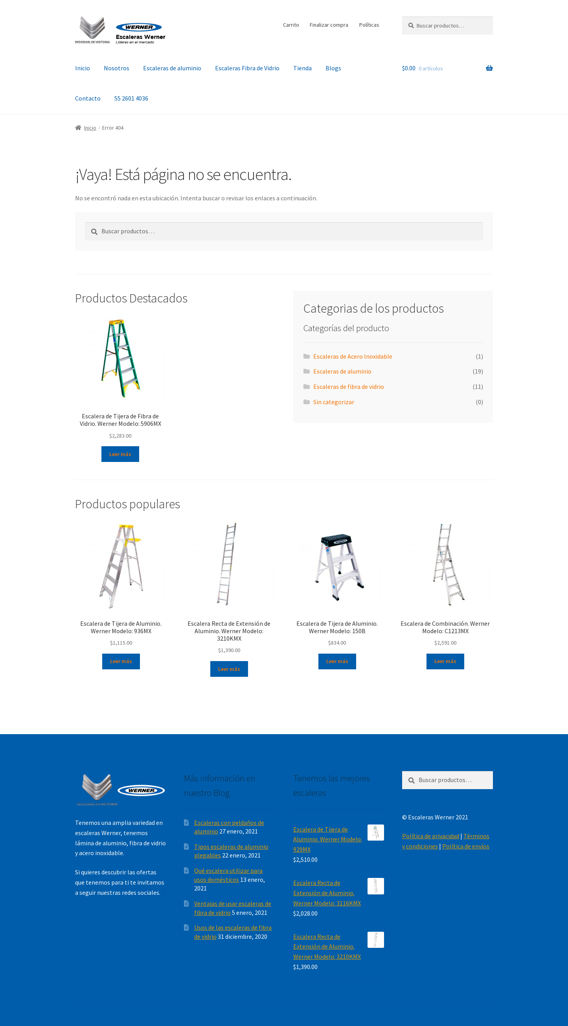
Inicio (82, 68)
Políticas (369, 24)
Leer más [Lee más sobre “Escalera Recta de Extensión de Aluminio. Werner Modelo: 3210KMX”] (229, 668)
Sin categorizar (333, 402)
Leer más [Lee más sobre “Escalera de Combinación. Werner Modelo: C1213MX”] (445, 661)
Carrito (291, 24)
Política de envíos (465, 846)
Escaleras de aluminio (172, 68)
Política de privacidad (430, 836)
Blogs (333, 68)
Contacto (88, 98)
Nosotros (116, 68)
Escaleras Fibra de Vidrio (247, 68)
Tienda (302, 68)
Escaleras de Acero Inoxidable (352, 356)
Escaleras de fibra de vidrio (348, 386)
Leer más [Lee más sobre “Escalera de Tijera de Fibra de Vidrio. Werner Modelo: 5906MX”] (120, 454)
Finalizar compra (329, 24)
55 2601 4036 (131, 98)
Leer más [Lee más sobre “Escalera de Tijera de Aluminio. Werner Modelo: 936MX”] (121, 661)
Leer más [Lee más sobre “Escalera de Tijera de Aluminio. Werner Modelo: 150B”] (337, 661)
